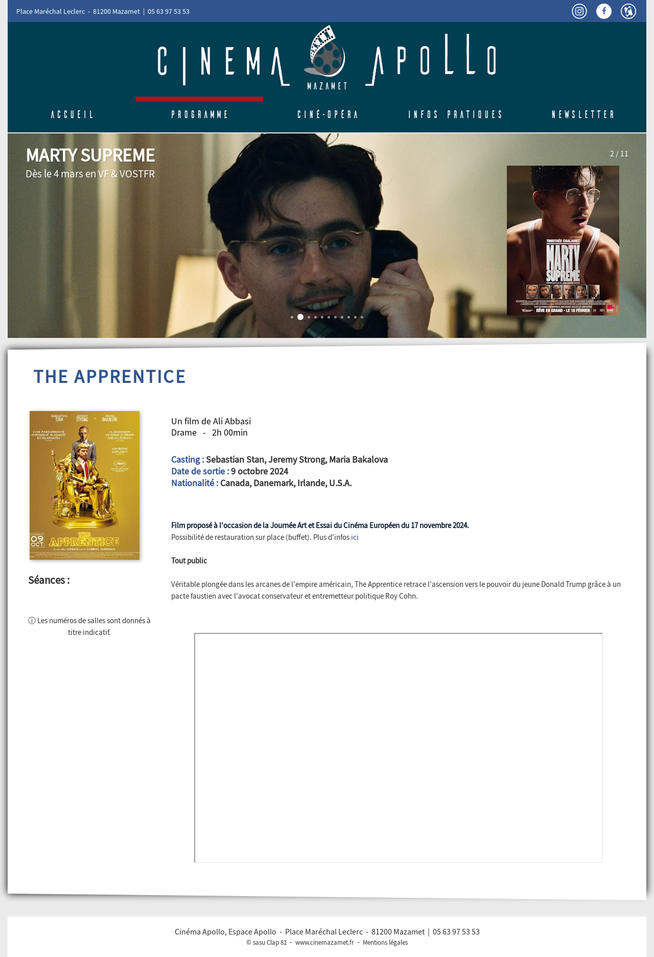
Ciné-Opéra (327, 114)
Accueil (72, 114)
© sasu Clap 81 (266, 942)
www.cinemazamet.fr (324, 942)
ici (355, 537)
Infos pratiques (455, 114)
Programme (199, 114)
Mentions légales (385, 942)
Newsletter (582, 114)
